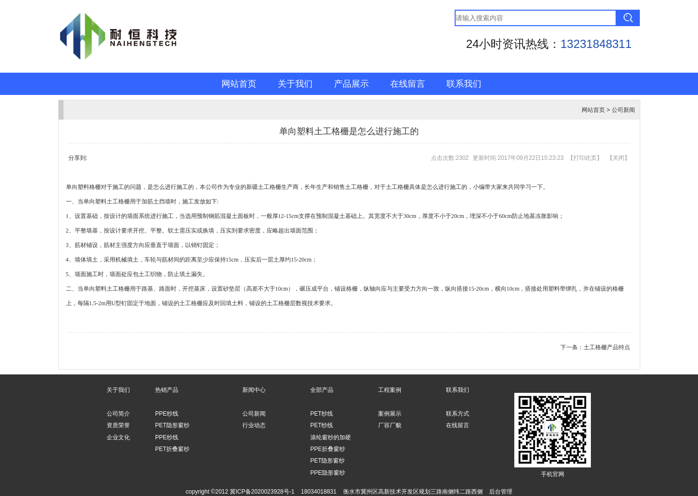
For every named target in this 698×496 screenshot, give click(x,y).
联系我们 (463, 84)
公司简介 (118, 413)
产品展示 (351, 84)
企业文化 (118, 437)
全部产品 (321, 390)
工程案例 (389, 390)
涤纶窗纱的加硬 (330, 437)
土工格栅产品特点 (607, 347)
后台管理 (500, 491)
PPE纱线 (166, 413)
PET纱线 (321, 413)
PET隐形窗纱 (172, 425)
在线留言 (407, 84)
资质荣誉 (118, 425)
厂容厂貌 (389, 425)
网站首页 (239, 84)
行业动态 (254, 425)
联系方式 (457, 413)
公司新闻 (623, 110)
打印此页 (585, 158)
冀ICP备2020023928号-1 (262, 491)
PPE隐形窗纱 (327, 472)
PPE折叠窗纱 (327, 449)
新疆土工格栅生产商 (272, 187)
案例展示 (389, 413)
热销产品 (166, 390)
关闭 (618, 158)
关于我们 (295, 84)
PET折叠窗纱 (172, 449)
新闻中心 (254, 390)
